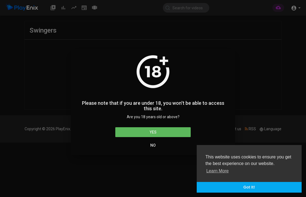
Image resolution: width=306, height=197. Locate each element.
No (153, 145)
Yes (153, 132)
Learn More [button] (217, 171)
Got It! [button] (249, 187)
